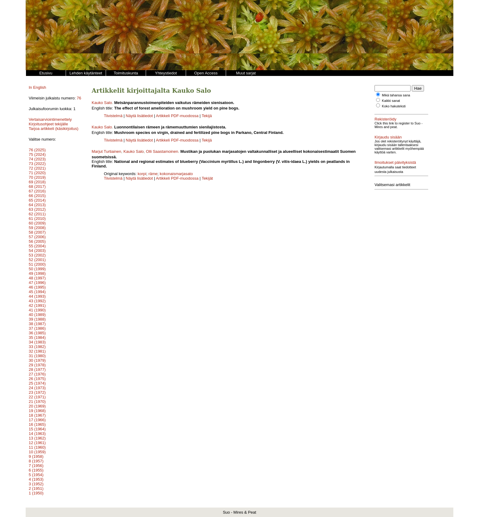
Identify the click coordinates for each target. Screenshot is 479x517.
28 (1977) (37, 369)
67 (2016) (37, 191)
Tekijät (207, 178)
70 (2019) (37, 177)
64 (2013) (37, 205)
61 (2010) (37, 218)
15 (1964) (37, 429)
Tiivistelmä (113, 115)
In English (37, 87)
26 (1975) (37, 378)
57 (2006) (37, 237)
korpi (142, 173)
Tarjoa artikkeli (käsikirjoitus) (54, 128)
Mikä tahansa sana (396, 95)
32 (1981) (37, 351)
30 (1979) (37, 360)
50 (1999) (37, 269)
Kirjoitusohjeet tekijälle (48, 124)
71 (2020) (37, 173)
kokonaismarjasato (176, 173)
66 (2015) (37, 195)
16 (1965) (37, 424)
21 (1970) (37, 401)
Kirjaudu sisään (388, 137)
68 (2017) (37, 186)
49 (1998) (37, 273)
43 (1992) (37, 301)
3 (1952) (36, 484)
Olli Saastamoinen (162, 151)
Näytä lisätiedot (140, 115)
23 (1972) (37, 392)
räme (153, 173)
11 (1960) (37, 447)
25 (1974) (37, 383)
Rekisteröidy (386, 119)
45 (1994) (37, 291)
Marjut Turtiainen (106, 151)
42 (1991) (37, 305)
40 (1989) (37, 314)
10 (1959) (37, 452)
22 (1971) (37, 397)
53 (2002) (37, 255)
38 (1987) (37, 323)
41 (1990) (37, 310)
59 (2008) (37, 227)
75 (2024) (37, 154)
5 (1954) (36, 474)
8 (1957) (36, 461)
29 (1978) (37, 365)
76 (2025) (37, 150)
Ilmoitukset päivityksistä (395, 158)
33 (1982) (37, 346)
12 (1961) (37, 442)
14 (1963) (37, 433)
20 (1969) (37, 406)
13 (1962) (37, 438)
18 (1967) (37, 415)
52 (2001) (37, 259)
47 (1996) (37, 282)
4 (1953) (36, 479)
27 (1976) (37, 374)
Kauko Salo (102, 102)
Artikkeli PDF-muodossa (177, 115)
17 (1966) (37, 420)
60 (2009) (37, 223)
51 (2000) (37, 264)
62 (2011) (37, 214)
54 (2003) (37, 250)
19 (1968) (37, 410)
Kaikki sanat (391, 100)
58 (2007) (37, 232)
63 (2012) (37, 209)
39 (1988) (37, 319)
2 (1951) (36, 488)
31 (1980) (37, 356)
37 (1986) (37, 328)
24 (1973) (37, 388)
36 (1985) (37, 333)
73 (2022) (37, 163)
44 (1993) (37, 296)
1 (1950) (36, 493)
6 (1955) (36, 470)
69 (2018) (37, 182)
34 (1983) (37, 342)
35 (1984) (37, 337)
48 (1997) (37, 278)
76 (79, 98)
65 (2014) (37, 200)
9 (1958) (36, 456)
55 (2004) (37, 246)
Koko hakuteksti (394, 106)
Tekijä (207, 115)
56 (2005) (37, 241)
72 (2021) (37, 168)
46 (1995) (37, 287)
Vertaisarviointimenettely (50, 119)
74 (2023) (37, 159)
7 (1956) (36, 465)
